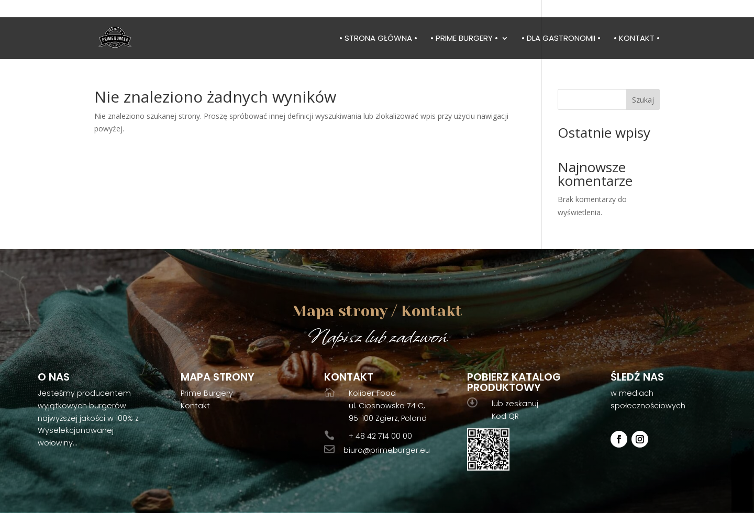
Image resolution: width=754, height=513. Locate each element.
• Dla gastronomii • (561, 39)
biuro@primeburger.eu (386, 450)
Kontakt (195, 405)
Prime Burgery (207, 393)
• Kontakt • (637, 39)
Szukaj (643, 100)
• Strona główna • (378, 39)
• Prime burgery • (464, 39)
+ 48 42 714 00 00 (380, 436)
